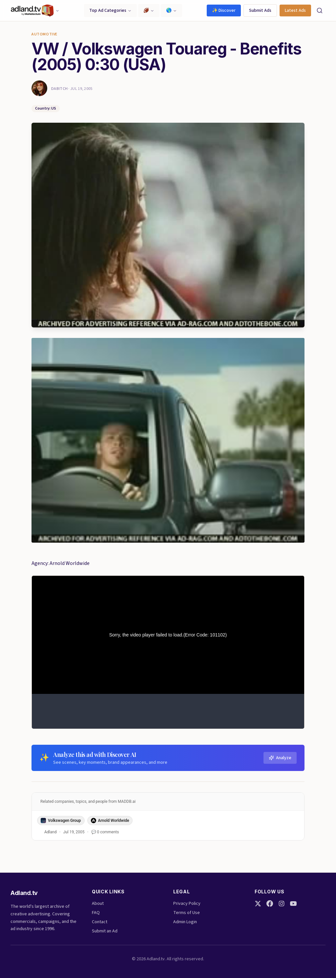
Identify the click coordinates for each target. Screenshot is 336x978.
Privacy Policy (186, 903)
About (98, 903)
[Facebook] (269, 903)
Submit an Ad (104, 931)
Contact (99, 922)
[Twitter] (258, 903)
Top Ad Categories (110, 10)
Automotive (44, 34)
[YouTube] (293, 903)
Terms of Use (186, 912)
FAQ (96, 912)
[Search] (320, 10)
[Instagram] (281, 903)
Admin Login (185, 922)
